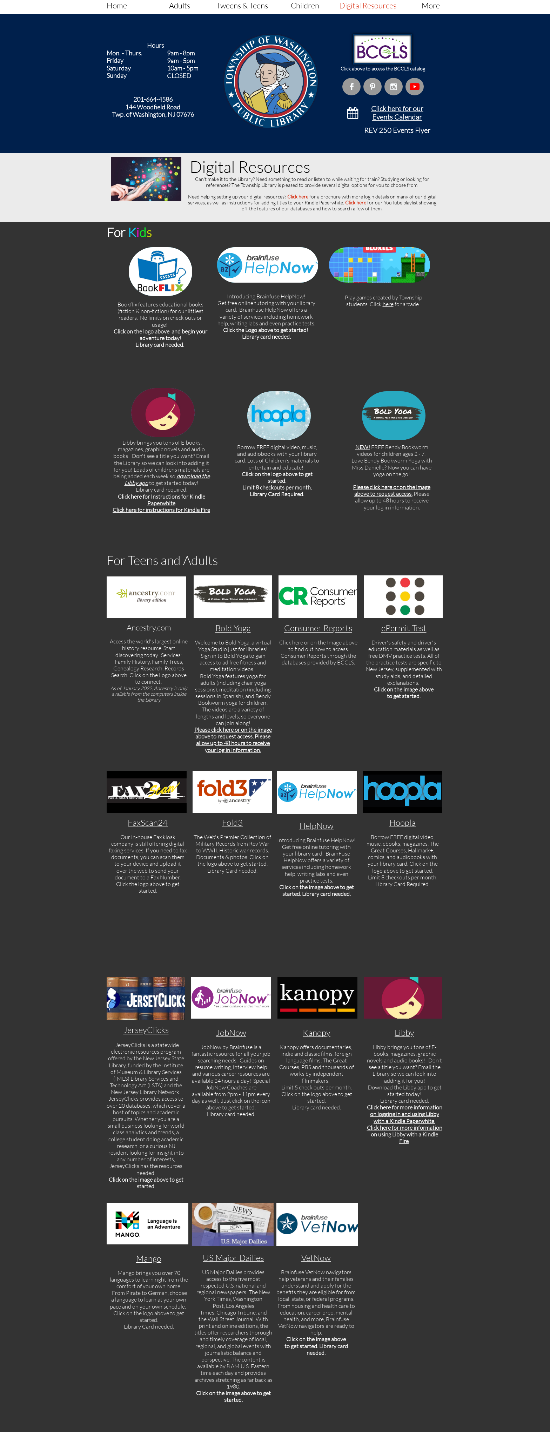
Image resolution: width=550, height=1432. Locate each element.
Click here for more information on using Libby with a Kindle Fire (404, 1134)
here (388, 304)
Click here (298, 197)
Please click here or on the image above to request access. (391, 490)
